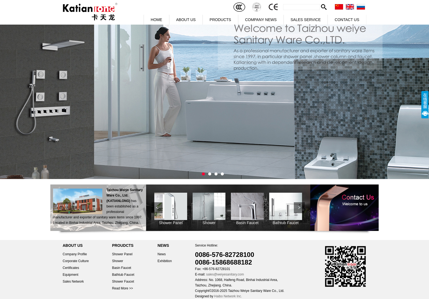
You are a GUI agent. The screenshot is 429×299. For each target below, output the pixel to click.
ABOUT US (186, 19)
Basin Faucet (247, 223)
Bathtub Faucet (286, 223)
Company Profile (75, 254)
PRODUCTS (220, 19)
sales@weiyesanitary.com (225, 274)
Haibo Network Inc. (228, 296)
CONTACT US (347, 19)
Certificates (71, 268)
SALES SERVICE (306, 19)
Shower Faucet (123, 281)
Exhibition (165, 261)
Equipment (70, 275)
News (162, 254)
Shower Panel (170, 223)
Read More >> (122, 288)
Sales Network (73, 281)
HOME (156, 19)
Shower (208, 223)
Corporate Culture (76, 261)
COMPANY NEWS (261, 19)
